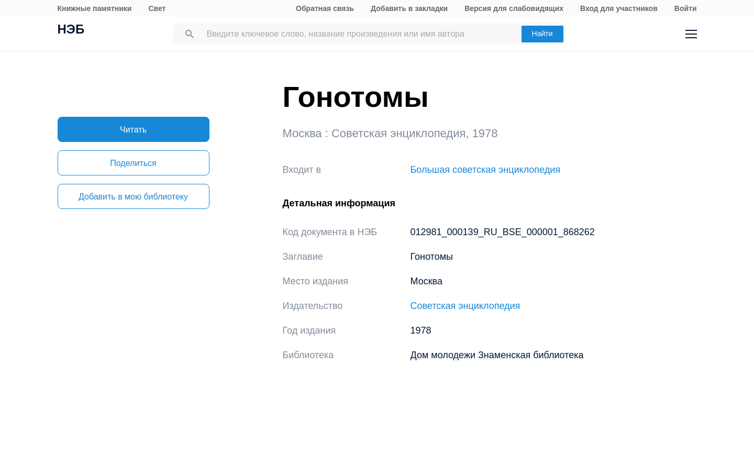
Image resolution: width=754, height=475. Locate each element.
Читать (133, 129)
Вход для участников (619, 8)
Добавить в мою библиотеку (133, 196)
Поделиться (133, 163)
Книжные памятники (95, 8)
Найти (542, 33)
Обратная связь (325, 8)
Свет (156, 8)
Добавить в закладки (409, 8)
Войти (685, 8)
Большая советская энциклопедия (486, 169)
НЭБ (71, 30)
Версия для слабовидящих (513, 8)
